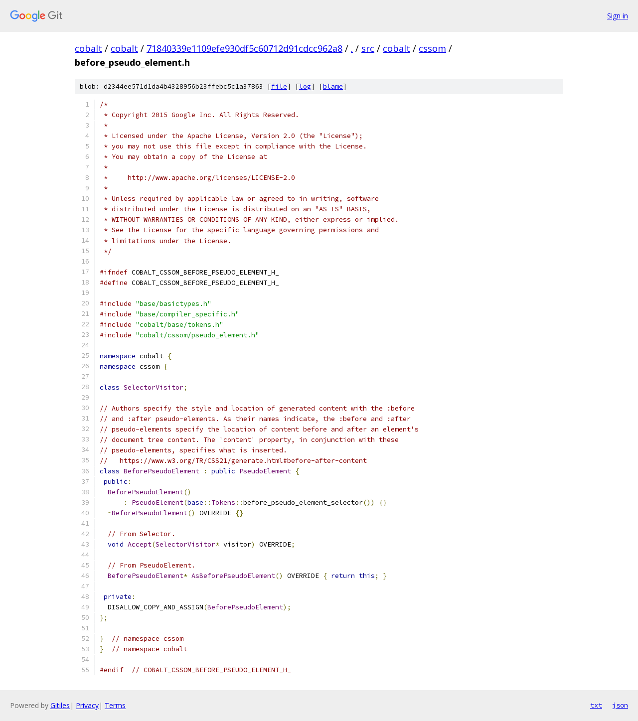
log (305, 86)
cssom (432, 48)
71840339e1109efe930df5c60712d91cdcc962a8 (244, 48)
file (279, 86)
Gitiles (60, 705)
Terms (115, 705)
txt (596, 705)
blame (333, 86)
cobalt (88, 48)
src (367, 48)
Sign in (617, 15)
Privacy (87, 705)
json (620, 705)
